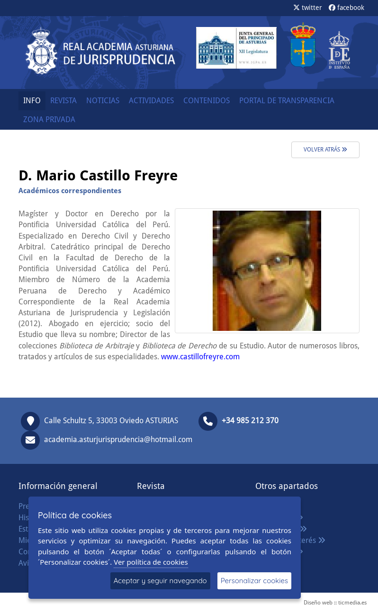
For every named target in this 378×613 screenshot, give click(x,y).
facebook (346, 7)
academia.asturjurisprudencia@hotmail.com (118, 439)
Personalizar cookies (254, 580)
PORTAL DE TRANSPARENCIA (286, 100)
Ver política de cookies (151, 562)
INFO (32, 100)
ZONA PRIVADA (49, 119)
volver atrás (325, 149)
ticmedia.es (352, 602)
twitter (307, 7)
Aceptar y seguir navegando (160, 580)
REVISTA (63, 100)
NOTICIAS (102, 100)
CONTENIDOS (206, 100)
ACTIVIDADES (151, 100)
